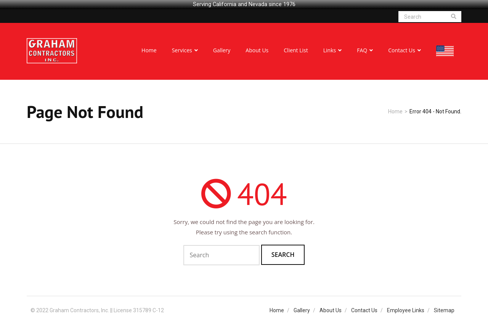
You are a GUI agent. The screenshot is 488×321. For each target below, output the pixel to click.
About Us (330, 310)
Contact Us (364, 310)
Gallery (302, 310)
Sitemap (444, 310)
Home (395, 111)
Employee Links (405, 310)
